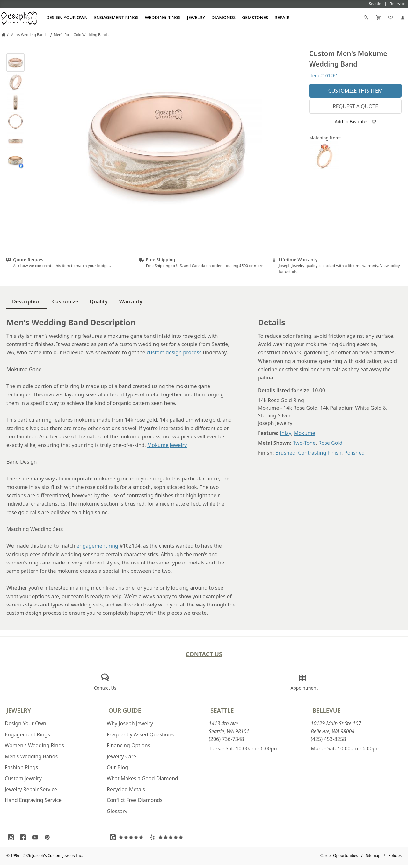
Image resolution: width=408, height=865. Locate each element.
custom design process (174, 352)
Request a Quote (355, 106)
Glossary (117, 811)
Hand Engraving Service (33, 800)
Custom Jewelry (23, 778)
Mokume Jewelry (167, 445)
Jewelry (196, 17)
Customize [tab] (65, 301)
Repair (282, 17)
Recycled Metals (126, 789)
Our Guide (124, 710)
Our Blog (117, 767)
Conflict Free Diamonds (135, 800)
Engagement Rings (116, 17)
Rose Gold (330, 442)
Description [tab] (26, 301)
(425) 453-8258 (328, 738)
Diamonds (223, 17)
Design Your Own (67, 17)
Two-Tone (304, 442)
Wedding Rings (163, 17)
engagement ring (97, 545)
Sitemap (373, 855)
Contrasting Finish (319, 452)
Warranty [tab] (130, 301)
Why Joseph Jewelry (130, 723)
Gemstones (255, 17)
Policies (395, 855)
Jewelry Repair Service (31, 789)
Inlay (285, 432)
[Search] (366, 17)
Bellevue (326, 710)
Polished (354, 452)
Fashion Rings (21, 767)
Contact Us (204, 654)
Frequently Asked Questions (140, 734)
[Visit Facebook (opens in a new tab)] (24, 837)
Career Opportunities (339, 855)
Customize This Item (355, 90)
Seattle (222, 710)
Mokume (304, 432)
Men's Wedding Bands (31, 756)
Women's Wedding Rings (34, 745)
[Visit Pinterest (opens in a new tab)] (48, 837)
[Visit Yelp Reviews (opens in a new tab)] (167, 837)
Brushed (285, 452)
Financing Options (128, 745)
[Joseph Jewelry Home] (3, 35)
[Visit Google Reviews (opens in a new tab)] (128, 837)
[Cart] (378, 17)
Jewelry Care (121, 756)
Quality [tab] (98, 301)
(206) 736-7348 (226, 738)
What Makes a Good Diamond (142, 778)
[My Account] (402, 17)
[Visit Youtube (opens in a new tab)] (36, 837)
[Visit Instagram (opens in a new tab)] (12, 837)
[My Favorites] (390, 17)
